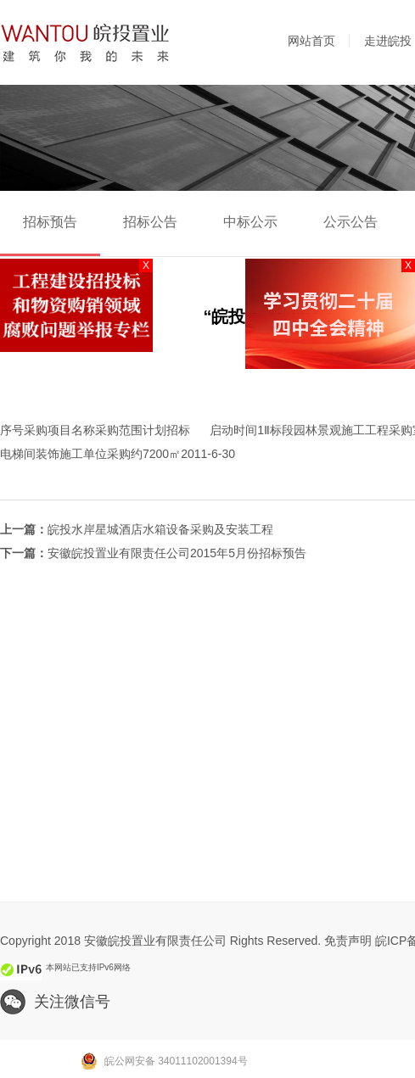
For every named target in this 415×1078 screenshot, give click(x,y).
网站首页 (311, 40)
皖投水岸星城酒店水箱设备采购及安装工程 (160, 529)
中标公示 (250, 222)
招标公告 (150, 222)
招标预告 (50, 222)
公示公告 (350, 222)
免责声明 (348, 940)
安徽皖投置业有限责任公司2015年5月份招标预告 (177, 553)
